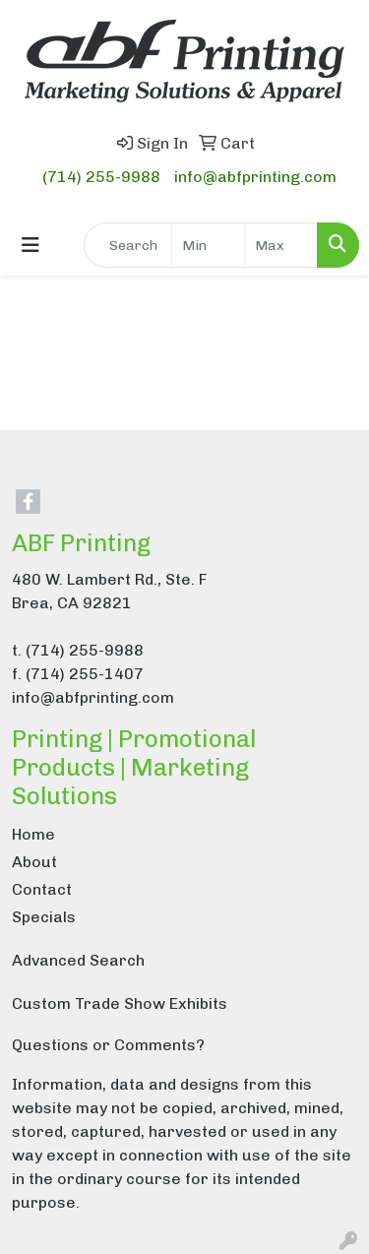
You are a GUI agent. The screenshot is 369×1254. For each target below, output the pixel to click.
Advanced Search (78, 960)
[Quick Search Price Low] (208, 245)
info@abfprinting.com (255, 176)
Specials (44, 917)
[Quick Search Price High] (281, 245)
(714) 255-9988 (101, 176)
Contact (42, 889)
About (34, 861)
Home (33, 834)
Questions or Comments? (108, 1044)
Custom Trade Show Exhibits (119, 1003)
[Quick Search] (128, 245)
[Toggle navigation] (30, 245)
